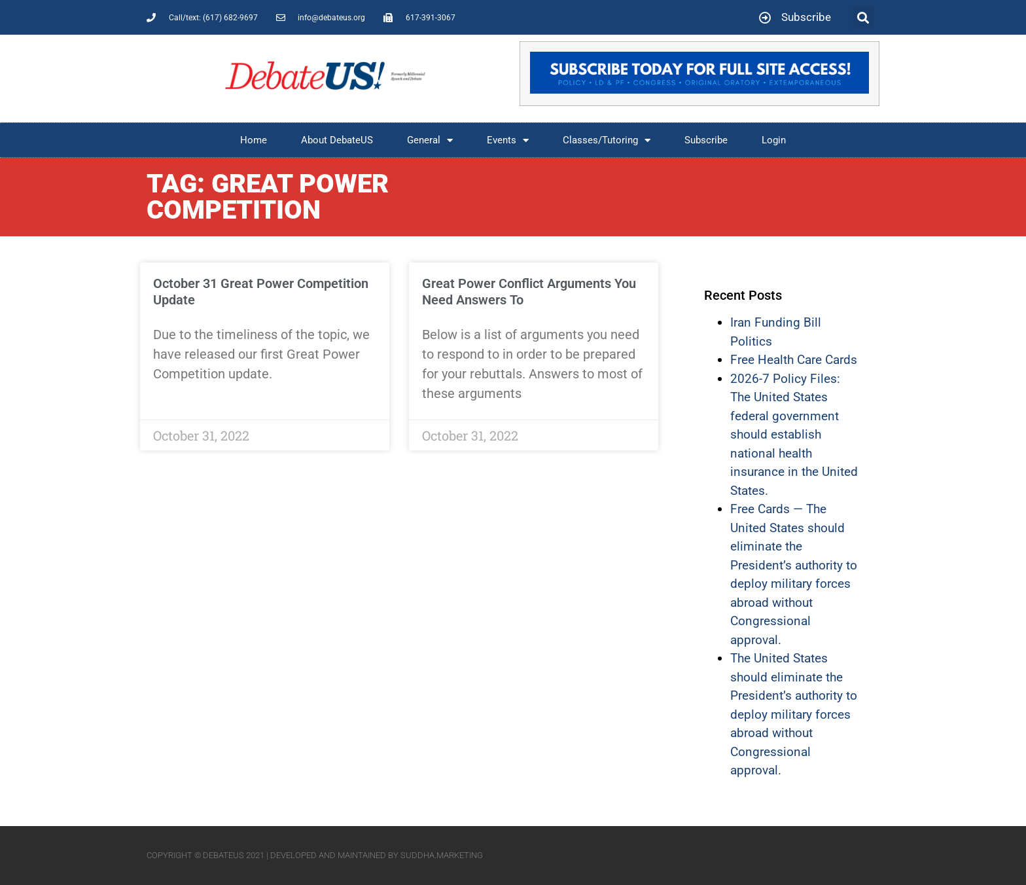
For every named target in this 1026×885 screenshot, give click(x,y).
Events (508, 140)
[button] (863, 17)
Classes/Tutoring (606, 140)
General (430, 140)
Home (253, 140)
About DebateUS (337, 140)
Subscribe (706, 140)
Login (774, 140)
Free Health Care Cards (793, 359)
